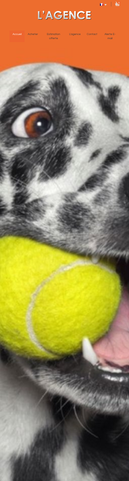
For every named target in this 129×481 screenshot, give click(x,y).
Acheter (33, 34)
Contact (92, 34)
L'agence (75, 34)
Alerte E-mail (110, 36)
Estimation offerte (53, 36)
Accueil (17, 34)
